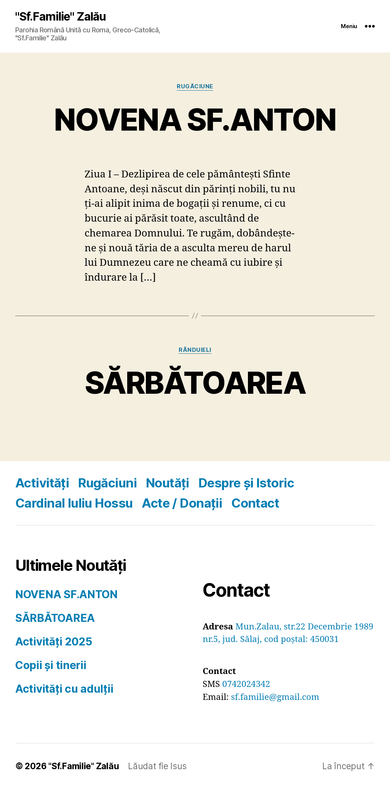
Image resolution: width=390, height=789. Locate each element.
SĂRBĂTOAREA (195, 382)
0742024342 (246, 684)
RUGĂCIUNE (195, 86)
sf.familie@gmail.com (275, 697)
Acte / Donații (182, 503)
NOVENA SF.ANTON (195, 119)
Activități (42, 482)
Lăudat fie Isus (157, 766)
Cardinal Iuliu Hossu (74, 503)
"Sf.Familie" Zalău (60, 16)
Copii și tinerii (50, 665)
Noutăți (167, 482)
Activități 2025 (53, 641)
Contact (255, 503)
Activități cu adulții (64, 688)
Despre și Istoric (246, 482)
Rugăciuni (107, 482)
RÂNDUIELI (195, 350)
